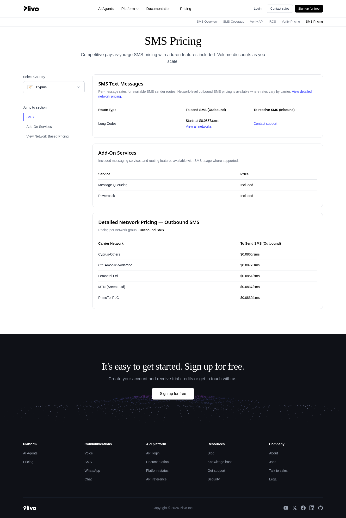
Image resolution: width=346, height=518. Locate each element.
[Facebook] (303, 507)
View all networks (199, 126)
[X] (294, 507)
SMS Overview (207, 21)
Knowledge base (220, 462)
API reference (156, 479)
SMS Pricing (314, 21)
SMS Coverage (233, 21)
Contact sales (279, 8)
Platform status (157, 470)
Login (258, 8)
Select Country (34, 77)
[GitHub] (320, 507)
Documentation (158, 9)
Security (214, 479)
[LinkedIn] (311, 507)
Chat (88, 479)
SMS (30, 117)
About (273, 453)
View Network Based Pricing (47, 136)
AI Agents (106, 9)
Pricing (185, 9)
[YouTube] (286, 507)
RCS (272, 21)
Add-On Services (39, 127)
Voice (89, 453)
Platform (130, 9)
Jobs (272, 462)
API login (153, 453)
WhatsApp (92, 470)
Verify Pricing (291, 21)
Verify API (257, 21)
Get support (216, 470)
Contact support (265, 123)
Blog (211, 453)
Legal (273, 479)
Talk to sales (278, 470)
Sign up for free (309, 8)
